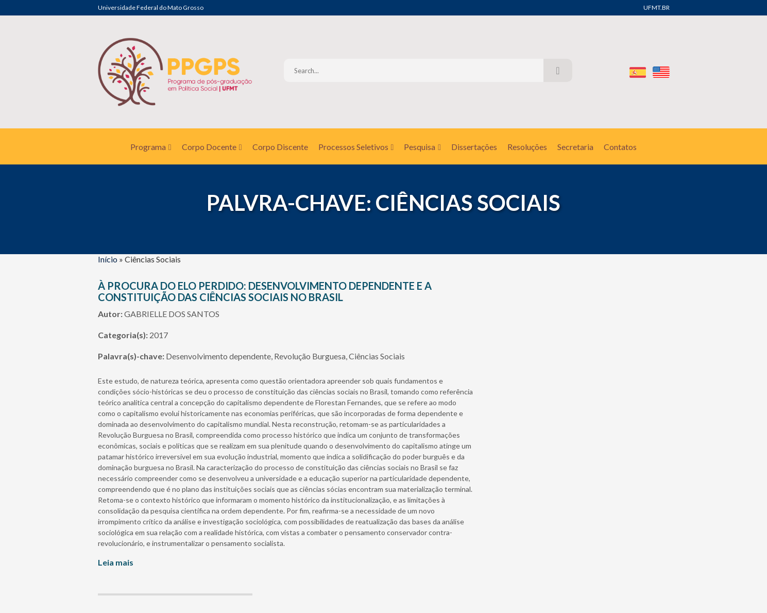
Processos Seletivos (356, 147)
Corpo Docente (212, 147)
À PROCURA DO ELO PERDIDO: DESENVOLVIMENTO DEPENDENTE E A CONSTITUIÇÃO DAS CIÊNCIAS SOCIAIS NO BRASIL (265, 291)
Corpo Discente (280, 147)
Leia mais (115, 562)
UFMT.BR (656, 7)
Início (107, 259)
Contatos (620, 147)
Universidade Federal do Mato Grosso (150, 7)
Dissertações (474, 147)
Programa (151, 147)
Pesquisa (422, 147)
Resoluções (527, 147)
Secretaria (575, 147)
